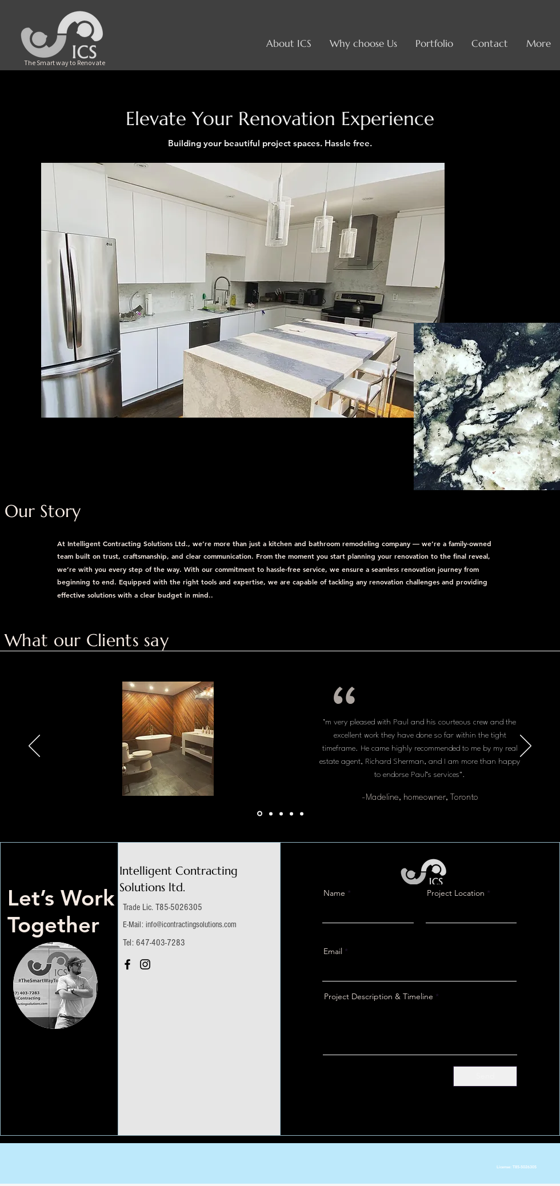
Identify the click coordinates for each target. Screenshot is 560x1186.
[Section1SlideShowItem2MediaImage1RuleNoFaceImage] (271, 813)
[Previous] (34, 747)
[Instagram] (145, 964)
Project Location (456, 893)
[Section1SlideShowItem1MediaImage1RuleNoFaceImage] (259, 813)
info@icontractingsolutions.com (191, 924)
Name (334, 893)
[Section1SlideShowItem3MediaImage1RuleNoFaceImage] (281, 813)
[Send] (485, 1076)
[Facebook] (127, 964)
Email (332, 951)
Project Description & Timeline (378, 996)
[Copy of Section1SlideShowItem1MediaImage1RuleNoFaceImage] (291, 813)
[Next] (525, 747)
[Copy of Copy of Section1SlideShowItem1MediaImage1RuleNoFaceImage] (301, 813)
